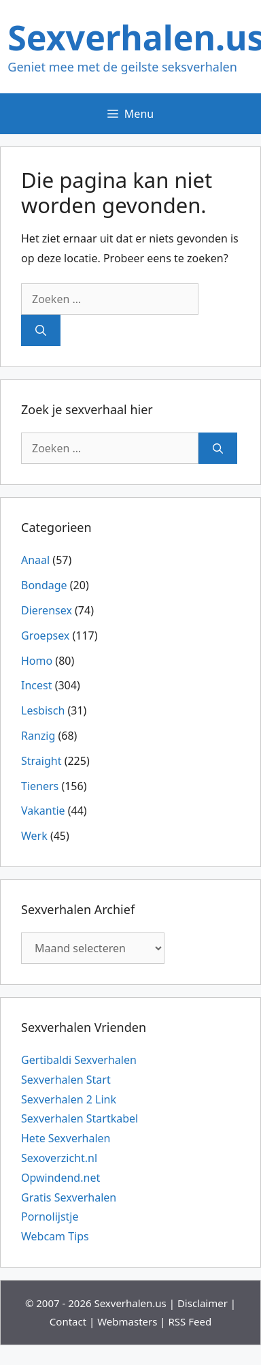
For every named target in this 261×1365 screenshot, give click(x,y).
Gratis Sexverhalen (68, 1197)
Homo (36, 660)
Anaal (35, 559)
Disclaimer (202, 1303)
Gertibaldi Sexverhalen (79, 1059)
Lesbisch (43, 710)
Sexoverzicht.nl (59, 1157)
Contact (68, 1321)
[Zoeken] (40, 330)
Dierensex (46, 610)
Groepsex (45, 635)
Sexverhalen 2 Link (68, 1099)
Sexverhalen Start (66, 1079)
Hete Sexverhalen (65, 1138)
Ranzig (38, 735)
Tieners (39, 786)
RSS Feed (190, 1321)
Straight (41, 760)
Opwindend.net (60, 1177)
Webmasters (127, 1321)
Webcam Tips (55, 1236)
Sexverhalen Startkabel (79, 1118)
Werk (34, 835)
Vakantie (43, 810)
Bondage (44, 585)
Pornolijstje (50, 1216)
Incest (36, 685)
